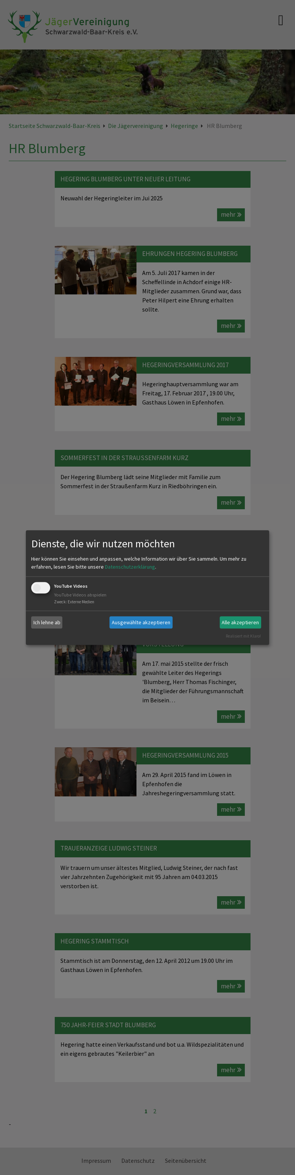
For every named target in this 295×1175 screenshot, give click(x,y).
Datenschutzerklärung (130, 567)
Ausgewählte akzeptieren (141, 622)
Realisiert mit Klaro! (243, 636)
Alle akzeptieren (240, 622)
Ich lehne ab (46, 622)
